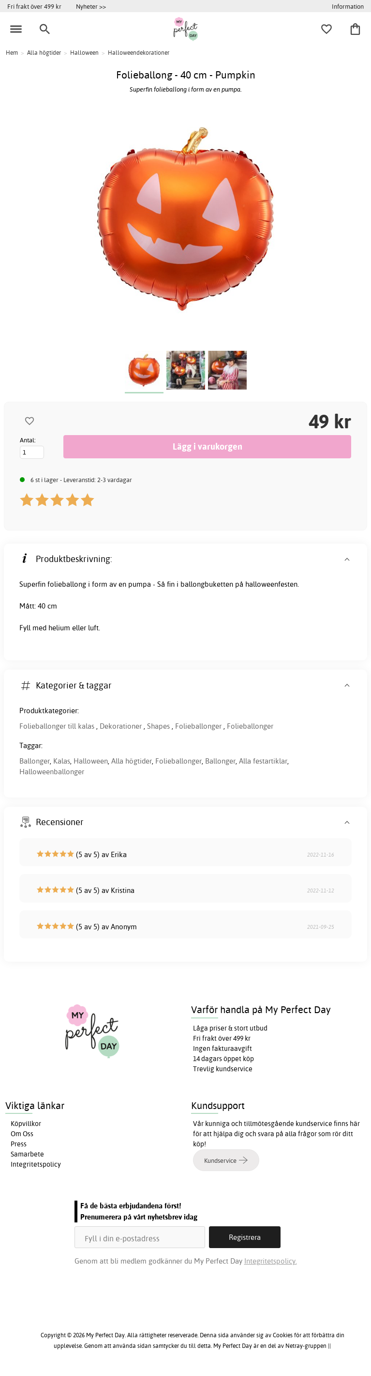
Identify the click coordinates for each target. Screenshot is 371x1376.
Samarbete (27, 1154)
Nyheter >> (91, 6)
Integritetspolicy (36, 1164)
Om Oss (22, 1133)
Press (19, 1144)
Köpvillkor (26, 1123)
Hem (12, 52)
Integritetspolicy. (270, 1261)
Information (348, 6)
